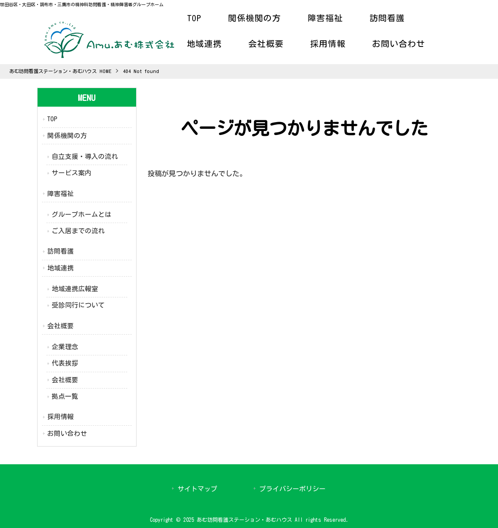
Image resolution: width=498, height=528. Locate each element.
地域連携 (60, 268)
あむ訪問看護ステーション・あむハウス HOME (60, 71)
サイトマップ (197, 489)
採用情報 (60, 416)
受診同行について (78, 305)
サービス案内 (71, 173)
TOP (52, 119)
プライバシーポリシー (292, 489)
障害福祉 (60, 193)
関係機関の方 (67, 135)
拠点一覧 (65, 396)
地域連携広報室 (75, 288)
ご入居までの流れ (78, 230)
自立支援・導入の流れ (85, 156)
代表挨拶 (65, 363)
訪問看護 (60, 251)
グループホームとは (81, 214)
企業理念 (65, 346)
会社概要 (60, 326)
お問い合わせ (67, 433)
